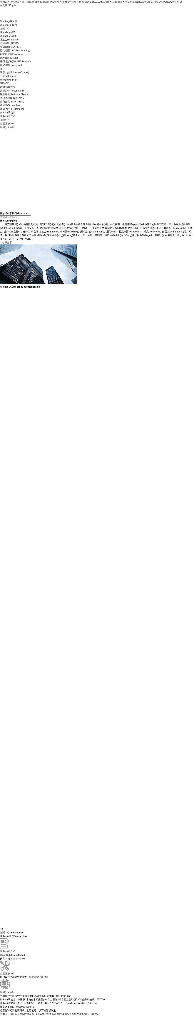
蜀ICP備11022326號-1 (22, 1007)
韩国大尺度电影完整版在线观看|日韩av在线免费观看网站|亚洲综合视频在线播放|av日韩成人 (49, 1014)
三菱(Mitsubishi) (8, 76)
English (13, 5)
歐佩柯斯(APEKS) (9, 43)
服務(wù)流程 (7, 127)
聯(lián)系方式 (7, 116)
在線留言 (5, 120)
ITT (2, 69)
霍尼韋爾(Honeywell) (11, 65)
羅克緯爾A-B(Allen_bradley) (15, 50)
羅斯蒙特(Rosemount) (12, 90)
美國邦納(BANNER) (10, 47)
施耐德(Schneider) (10, 105)
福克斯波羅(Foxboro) (11, 54)
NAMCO (4, 83)
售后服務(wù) (7, 123)
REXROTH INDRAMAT (12, 98)
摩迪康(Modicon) (9, 79)
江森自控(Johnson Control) (14, 72)
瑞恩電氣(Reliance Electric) (14, 94)
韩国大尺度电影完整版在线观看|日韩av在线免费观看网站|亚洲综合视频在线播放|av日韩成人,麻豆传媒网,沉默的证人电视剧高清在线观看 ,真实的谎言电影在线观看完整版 (91, 1)
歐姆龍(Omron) (8, 87)
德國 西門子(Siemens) (12, 109)
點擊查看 (6, 242)
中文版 (3, 5)
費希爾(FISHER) (9, 58)
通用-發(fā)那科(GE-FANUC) (15, 61)
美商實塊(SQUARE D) (12, 101)
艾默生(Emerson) (9, 39)
